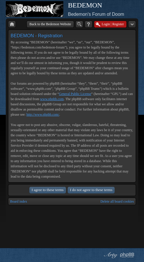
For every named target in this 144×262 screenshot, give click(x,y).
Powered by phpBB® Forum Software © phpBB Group (127, 255)
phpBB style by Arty (110, 255)
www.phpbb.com (52, 99)
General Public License (75, 94)
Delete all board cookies (117, 201)
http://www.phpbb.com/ (42, 114)
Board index (18, 201)
